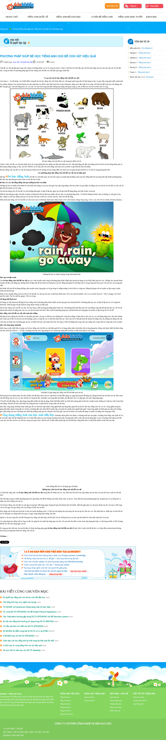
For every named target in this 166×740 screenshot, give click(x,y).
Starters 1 (134, 53)
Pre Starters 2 (147, 48)
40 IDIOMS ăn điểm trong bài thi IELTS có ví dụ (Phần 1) (26, 631)
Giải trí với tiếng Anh (144, 693)
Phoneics (149, 77)
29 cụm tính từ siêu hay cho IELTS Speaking (21, 650)
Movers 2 (133, 67)
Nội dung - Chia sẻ (119, 693)
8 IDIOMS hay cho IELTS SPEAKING (18, 636)
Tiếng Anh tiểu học (69, 693)
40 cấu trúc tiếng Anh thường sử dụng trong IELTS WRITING (28, 621)
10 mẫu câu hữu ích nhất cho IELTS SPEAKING (23, 626)
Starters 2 (134, 58)
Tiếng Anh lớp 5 (143, 72)
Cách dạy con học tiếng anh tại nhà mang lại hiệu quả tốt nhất (28, 640)
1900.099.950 (17, 735)
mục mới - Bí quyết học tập (23, 62)
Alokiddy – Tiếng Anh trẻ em (11, 694)
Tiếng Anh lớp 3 (144, 63)
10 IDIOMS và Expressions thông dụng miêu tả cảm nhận (27, 607)
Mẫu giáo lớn (135, 48)
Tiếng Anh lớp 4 (144, 67)
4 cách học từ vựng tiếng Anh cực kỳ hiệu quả (22, 645)
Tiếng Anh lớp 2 (145, 58)
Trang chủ (4, 29)
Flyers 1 (133, 72)
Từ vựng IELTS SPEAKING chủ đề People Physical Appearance (30, 612)
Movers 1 (133, 63)
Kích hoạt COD (112, 6)
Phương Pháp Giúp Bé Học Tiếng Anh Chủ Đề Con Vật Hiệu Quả (37, 29)
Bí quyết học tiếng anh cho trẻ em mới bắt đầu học (24, 597)
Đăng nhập (154, 6)
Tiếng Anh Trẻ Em (142, 42)
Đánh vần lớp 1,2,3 (137, 77)
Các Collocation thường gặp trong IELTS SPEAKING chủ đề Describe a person (35, 616)
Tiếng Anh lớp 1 (145, 53)
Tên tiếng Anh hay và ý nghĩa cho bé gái (19, 602)
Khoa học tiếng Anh (94, 693)
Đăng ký (133, 6)
